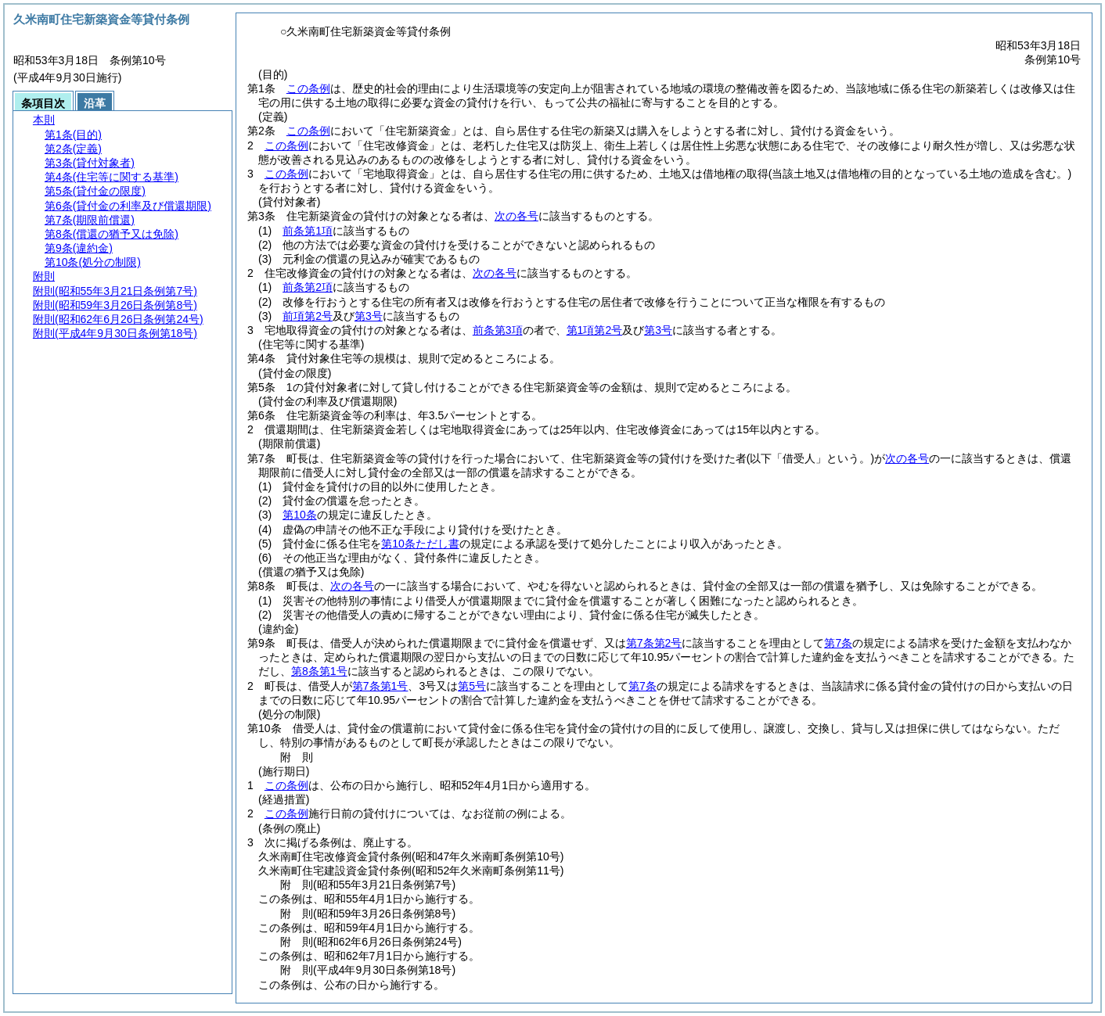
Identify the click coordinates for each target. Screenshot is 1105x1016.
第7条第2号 (654, 643)
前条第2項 (308, 287)
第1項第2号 (595, 330)
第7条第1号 (380, 686)
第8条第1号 (319, 671)
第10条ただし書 (420, 543)
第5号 (472, 686)
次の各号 (516, 216)
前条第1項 (308, 230)
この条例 (308, 88)
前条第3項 (498, 330)
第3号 (369, 316)
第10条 (300, 514)
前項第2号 (308, 316)
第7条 (838, 643)
